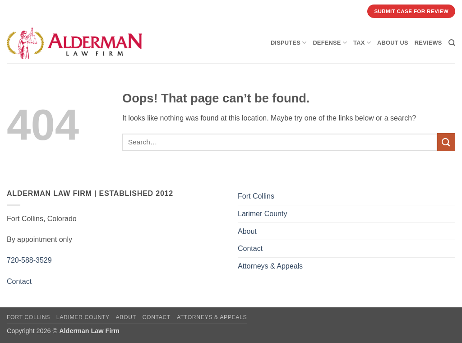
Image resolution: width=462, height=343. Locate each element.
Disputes (289, 42)
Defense (330, 42)
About (247, 231)
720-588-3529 (29, 260)
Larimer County (262, 214)
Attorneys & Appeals (270, 266)
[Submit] (446, 142)
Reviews (428, 42)
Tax (362, 42)
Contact (19, 281)
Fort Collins (256, 196)
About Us (392, 42)
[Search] (451, 42)
